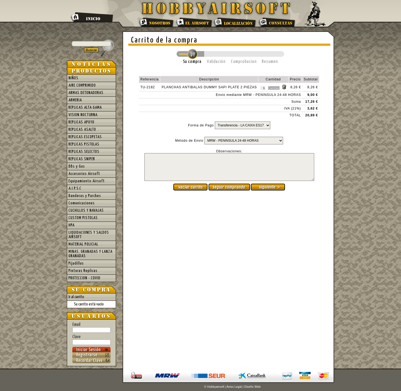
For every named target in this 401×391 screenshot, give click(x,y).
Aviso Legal (234, 386)
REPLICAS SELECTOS (84, 152)
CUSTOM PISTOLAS (83, 218)
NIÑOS (73, 78)
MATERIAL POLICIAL (83, 244)
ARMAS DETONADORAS (86, 93)
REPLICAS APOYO (81, 122)
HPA (72, 225)
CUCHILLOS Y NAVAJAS (86, 210)
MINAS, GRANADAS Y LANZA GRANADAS (90, 254)
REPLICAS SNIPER (82, 159)
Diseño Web (252, 386)
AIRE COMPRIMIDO (82, 85)
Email (91, 327)
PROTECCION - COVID (84, 278)
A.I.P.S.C (75, 188)
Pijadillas (76, 263)
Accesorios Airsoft (84, 174)
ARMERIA (75, 100)
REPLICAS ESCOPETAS (85, 137)
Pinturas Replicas (83, 271)
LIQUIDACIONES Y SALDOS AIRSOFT (89, 235)
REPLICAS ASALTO (82, 130)
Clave (91, 340)
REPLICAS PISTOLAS (84, 144)
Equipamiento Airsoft (87, 181)
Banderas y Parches (85, 196)
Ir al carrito (76, 297)
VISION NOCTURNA (83, 115)
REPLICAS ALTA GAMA (85, 107)
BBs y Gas (77, 166)
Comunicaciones (82, 203)
